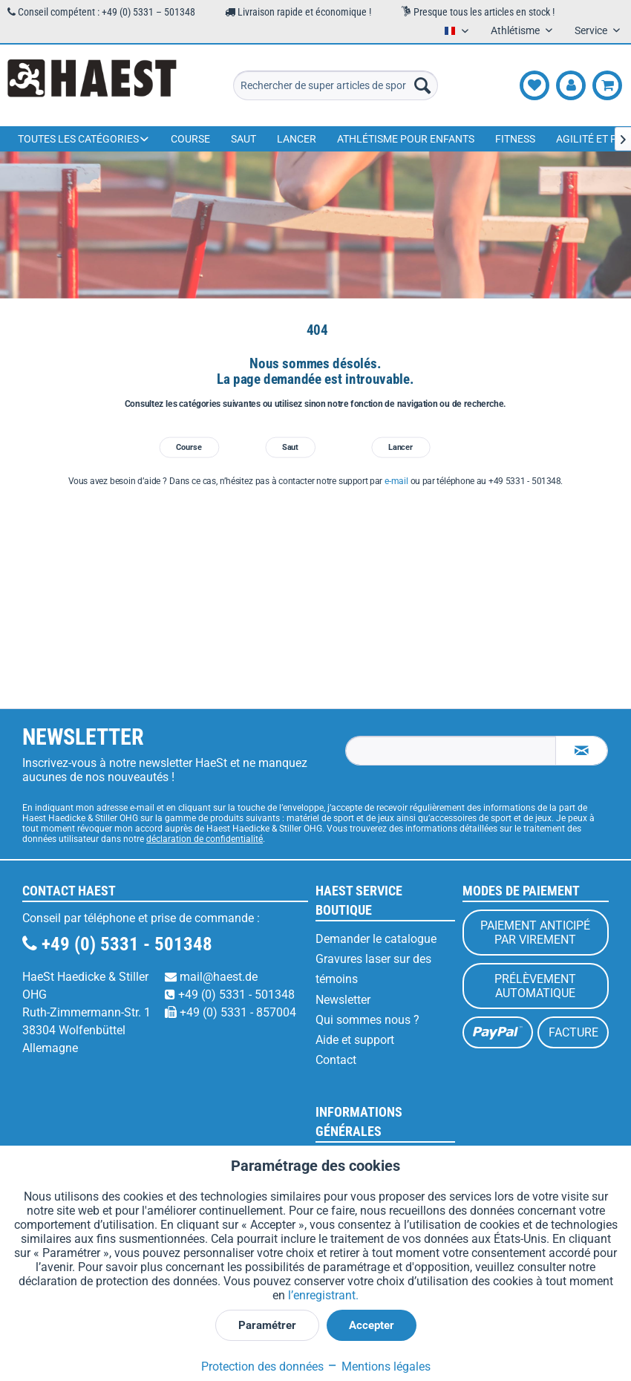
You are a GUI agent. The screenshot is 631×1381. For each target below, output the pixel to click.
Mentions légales (379, 1366)
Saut (290, 447)
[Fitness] (515, 139)
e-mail (396, 481)
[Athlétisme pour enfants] (406, 139)
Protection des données (262, 1366)
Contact (336, 1060)
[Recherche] (422, 85)
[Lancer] (297, 139)
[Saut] (243, 139)
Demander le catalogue (376, 939)
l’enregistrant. (323, 1295)
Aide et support (355, 1040)
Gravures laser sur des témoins (373, 969)
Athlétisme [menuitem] (516, 30)
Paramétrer (267, 1325)
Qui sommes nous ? (367, 1020)
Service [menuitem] (592, 30)
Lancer (400, 447)
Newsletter (343, 1000)
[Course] (190, 139)
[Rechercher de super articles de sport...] (335, 85)
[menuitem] (335, 85)
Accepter (371, 1325)
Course (189, 447)
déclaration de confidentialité (204, 839)
